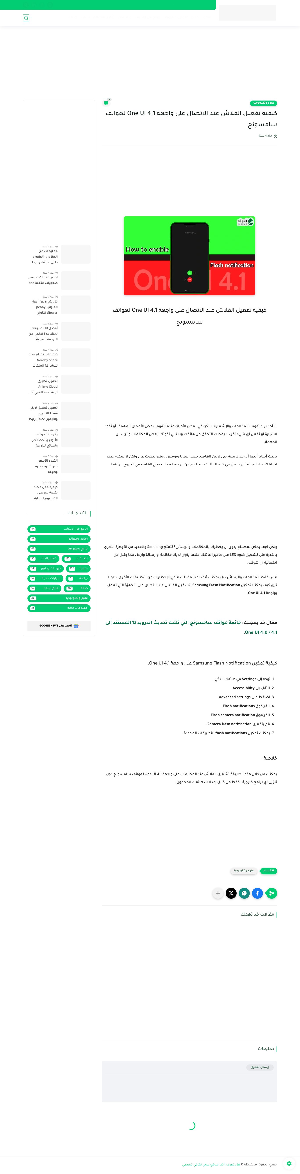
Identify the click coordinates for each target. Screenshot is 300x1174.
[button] (257, 893)
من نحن (148, 4)
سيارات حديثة (79, 18)
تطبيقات (124, 18)
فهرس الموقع (111, 4)
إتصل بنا (132, 4)
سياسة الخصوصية (199, 4)
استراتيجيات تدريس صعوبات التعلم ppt (43, 280)
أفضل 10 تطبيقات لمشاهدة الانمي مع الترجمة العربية (43, 334)
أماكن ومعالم (103, 18)
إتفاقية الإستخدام (170, 4)
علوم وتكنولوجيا (176, 18)
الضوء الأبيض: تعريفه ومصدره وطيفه (46, 466)
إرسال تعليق (260, 1067)
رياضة (78, 579)
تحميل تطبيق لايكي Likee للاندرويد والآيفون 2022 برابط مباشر (43, 415)
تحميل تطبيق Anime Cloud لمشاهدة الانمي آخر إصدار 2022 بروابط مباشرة (43, 388)
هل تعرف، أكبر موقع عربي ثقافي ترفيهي (211, 1165)
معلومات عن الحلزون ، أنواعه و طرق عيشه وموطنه (43, 257)
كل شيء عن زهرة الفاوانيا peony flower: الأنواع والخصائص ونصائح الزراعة (43, 308)
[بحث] (26, 17)
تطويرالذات (43, 559)
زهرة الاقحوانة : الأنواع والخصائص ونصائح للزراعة (44, 440)
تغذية (195, 18)
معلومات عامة (59, 608)
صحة (207, 18)
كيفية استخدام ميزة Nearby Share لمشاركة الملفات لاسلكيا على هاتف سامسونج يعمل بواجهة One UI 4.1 (43, 361)
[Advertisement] (150, 66)
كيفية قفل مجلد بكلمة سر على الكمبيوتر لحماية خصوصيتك (46, 494)
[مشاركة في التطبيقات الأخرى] (217, 893)
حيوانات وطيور (45, 569)
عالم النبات (44, 589)
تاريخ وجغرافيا (59, 549)
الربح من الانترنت (147, 18)
